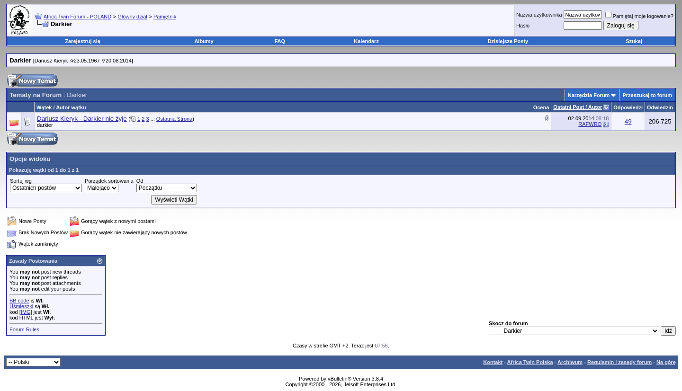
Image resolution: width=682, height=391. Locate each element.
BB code (19, 300)
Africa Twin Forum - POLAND (77, 16)
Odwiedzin (660, 107)
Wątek (44, 107)
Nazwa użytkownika (539, 15)
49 (628, 121)
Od (140, 181)
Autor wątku (71, 107)
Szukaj (634, 41)
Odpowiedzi (628, 107)
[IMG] (25, 312)
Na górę (666, 362)
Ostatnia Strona (174, 119)
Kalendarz (366, 41)
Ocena (541, 107)
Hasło (522, 25)
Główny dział (132, 16)
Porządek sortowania (109, 181)
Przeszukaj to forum (647, 95)
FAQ (280, 41)
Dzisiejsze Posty (508, 41)
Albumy (203, 41)
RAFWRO (589, 124)
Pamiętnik (164, 16)
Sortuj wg (21, 181)
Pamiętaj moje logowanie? (639, 16)
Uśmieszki (21, 306)
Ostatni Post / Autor (577, 107)
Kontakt (493, 362)
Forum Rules (24, 329)
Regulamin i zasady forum (619, 362)
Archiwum (570, 362)
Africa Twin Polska (530, 362)
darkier (45, 125)
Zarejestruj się (82, 41)
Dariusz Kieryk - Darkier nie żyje (82, 118)
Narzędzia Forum (589, 95)
